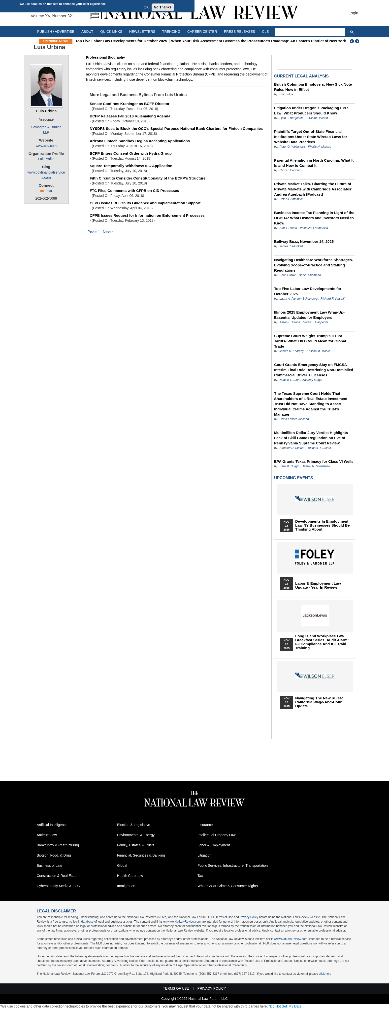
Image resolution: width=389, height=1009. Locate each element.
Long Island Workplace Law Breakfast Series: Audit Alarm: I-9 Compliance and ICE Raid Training (322, 642)
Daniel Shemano (310, 275)
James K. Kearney (291, 351)
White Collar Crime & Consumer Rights (227, 886)
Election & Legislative (133, 825)
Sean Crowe (287, 275)
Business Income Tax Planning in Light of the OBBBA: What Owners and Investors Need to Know (314, 218)
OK (146, 7)
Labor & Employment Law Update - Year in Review (318, 585)
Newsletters (142, 32)
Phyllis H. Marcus (319, 146)
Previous (352, 41)
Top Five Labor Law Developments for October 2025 (121, 41)
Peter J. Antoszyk (290, 199)
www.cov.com (46, 146)
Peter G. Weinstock (292, 146)
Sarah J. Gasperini (315, 322)
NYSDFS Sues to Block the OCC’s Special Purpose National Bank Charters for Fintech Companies (176, 128)
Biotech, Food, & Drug (54, 855)
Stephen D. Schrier (291, 448)
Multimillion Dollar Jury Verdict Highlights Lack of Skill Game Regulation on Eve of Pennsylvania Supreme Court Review (311, 438)
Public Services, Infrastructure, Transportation (232, 865)
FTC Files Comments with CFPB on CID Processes (134, 190)
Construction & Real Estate (57, 876)
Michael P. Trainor (319, 448)
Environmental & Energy (136, 835)
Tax (200, 876)
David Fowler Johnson (294, 419)
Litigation (204, 855)
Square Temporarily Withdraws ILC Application (131, 166)
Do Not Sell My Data (285, 1006)
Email (48, 191)
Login (353, 13)
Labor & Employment (213, 845)
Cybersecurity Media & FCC (58, 886)
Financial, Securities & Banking (141, 855)
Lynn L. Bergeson (291, 118)
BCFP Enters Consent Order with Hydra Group (131, 153)
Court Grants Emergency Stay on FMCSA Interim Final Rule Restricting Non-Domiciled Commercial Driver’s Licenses (313, 369)
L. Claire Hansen (317, 118)
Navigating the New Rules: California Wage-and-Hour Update (319, 702)
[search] (310, 32)
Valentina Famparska (314, 228)
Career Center (202, 32)
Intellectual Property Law (216, 835)
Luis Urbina (46, 111)
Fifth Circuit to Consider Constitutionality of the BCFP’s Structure (147, 178)
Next (357, 41)
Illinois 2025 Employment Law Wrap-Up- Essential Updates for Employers (309, 315)
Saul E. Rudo (288, 228)
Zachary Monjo (312, 380)
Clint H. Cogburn (290, 170)
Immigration (126, 886)
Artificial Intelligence (52, 825)
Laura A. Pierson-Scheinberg (298, 298)
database (87, 921)
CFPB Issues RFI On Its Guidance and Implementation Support (145, 203)
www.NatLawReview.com (184, 921)
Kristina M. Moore (318, 351)
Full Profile (46, 159)
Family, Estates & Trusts (135, 845)
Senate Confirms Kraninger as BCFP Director (129, 104)
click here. (325, 973)
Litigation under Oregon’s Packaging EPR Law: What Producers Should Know (311, 110)
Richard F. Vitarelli (332, 298)
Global (122, 865)
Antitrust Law (47, 835)
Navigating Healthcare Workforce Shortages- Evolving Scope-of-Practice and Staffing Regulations (313, 265)
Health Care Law (130, 876)
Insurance (205, 825)
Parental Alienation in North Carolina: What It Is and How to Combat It (314, 163)
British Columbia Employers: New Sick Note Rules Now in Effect (313, 87)
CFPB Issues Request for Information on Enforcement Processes (147, 215)
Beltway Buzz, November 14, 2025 (304, 241)
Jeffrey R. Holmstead (316, 466)
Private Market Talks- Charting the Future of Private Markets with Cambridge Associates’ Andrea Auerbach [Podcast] (313, 189)
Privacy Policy (249, 917)
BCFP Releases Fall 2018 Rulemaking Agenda (130, 116)
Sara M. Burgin (289, 466)
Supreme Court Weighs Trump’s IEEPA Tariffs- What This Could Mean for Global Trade (310, 341)
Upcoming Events (293, 478)
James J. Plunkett (291, 246)
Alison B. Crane (289, 322)
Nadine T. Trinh (289, 380)
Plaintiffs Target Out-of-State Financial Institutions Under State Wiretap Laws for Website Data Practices (310, 136)
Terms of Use (224, 917)
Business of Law (49, 865)
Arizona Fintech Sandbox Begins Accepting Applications (140, 141)
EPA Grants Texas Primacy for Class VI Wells (314, 461)
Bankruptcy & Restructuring (58, 845)
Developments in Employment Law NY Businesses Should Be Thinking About (322, 525)
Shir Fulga (286, 94)
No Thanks (163, 7)
